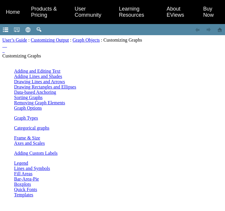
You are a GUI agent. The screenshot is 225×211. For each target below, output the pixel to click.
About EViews (175, 12)
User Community (88, 12)
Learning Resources (131, 12)
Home (13, 12)
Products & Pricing (44, 12)
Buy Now (208, 12)
